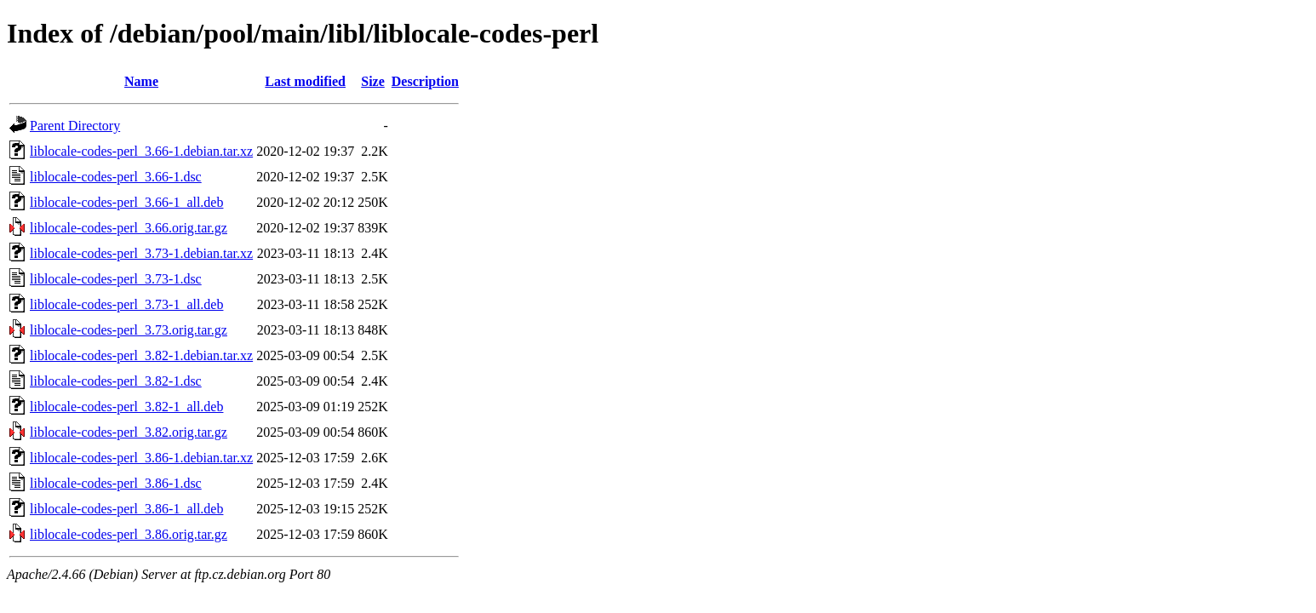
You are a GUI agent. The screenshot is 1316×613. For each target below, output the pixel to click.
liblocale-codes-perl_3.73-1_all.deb (126, 304)
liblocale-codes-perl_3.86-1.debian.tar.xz (141, 457)
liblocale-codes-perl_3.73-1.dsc (116, 279)
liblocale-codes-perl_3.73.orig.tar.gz (128, 330)
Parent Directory (75, 125)
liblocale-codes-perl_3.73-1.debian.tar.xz (141, 253)
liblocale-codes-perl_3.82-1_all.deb (126, 406)
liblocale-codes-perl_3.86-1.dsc (116, 483)
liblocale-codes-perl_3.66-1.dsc (116, 176)
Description (425, 81)
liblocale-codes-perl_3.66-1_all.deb (126, 202)
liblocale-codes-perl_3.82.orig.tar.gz (128, 432)
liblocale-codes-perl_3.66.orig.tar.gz (128, 228)
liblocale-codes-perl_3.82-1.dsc (116, 381)
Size (373, 81)
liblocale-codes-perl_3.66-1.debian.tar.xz (141, 151)
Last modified (305, 81)
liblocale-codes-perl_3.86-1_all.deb (126, 508)
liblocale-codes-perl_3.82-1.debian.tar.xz (141, 355)
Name (141, 81)
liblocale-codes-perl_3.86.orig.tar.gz (128, 534)
